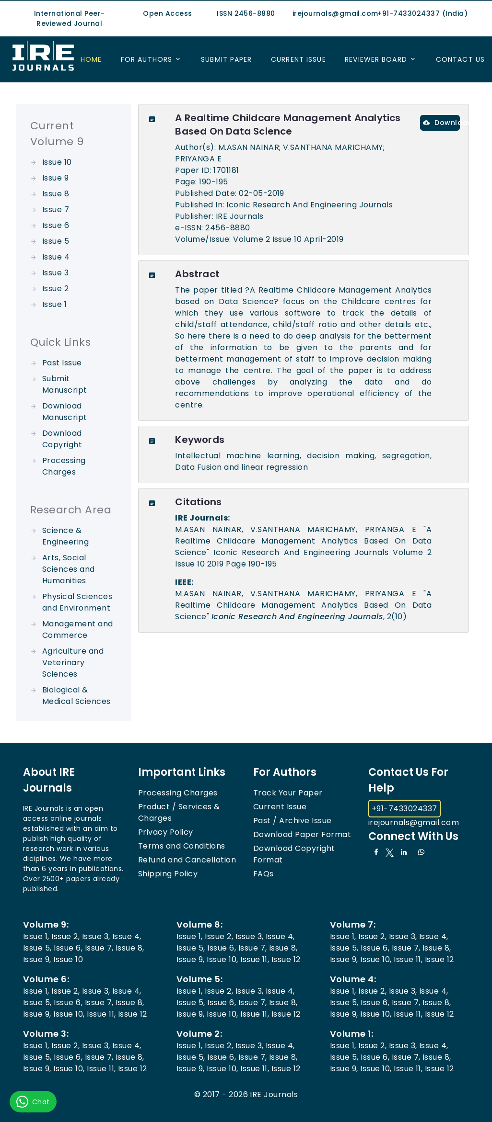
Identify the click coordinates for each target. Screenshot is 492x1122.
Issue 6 (55, 225)
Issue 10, (222, 959)
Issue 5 (55, 241)
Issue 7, (99, 947)
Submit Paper (226, 59)
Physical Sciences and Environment (77, 602)
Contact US (460, 59)
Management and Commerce (77, 629)
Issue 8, (130, 947)
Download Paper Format (302, 834)
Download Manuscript (64, 411)
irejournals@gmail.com (413, 822)
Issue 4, (126, 936)
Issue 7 (55, 209)
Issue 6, (68, 947)
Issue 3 (55, 272)
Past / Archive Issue (292, 820)
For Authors (146, 59)
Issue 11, (254, 959)
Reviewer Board (376, 59)
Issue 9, (37, 959)
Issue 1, (36, 936)
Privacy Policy (165, 832)
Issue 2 (55, 288)
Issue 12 (286, 959)
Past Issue (62, 362)
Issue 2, (65, 936)
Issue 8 (55, 193)
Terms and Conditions (181, 845)
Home (91, 59)
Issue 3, (96, 936)
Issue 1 (54, 304)
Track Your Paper (288, 792)
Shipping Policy (168, 873)
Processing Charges (64, 466)
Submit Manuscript (64, 384)
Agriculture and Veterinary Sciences (73, 663)
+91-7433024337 (404, 808)
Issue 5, (37, 947)
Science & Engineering (65, 536)
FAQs (263, 873)
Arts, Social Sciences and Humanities (68, 569)
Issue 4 (56, 256)
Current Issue (298, 59)
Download (441, 122)
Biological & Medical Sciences (76, 695)
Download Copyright (62, 439)
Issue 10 (57, 162)
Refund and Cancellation (187, 859)
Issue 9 (55, 177)
